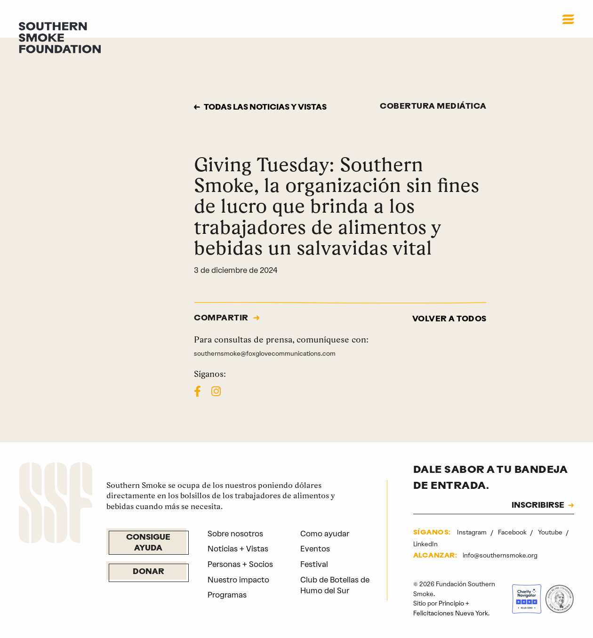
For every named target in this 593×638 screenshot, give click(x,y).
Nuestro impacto (238, 579)
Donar (148, 572)
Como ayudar (324, 533)
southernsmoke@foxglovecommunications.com (265, 353)
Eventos (315, 548)
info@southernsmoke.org (500, 555)
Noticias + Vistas (238, 548)
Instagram (472, 532)
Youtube (551, 532)
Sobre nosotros (235, 533)
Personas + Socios (240, 564)
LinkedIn (425, 544)
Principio (451, 603)
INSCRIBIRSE (538, 506)
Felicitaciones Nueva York (450, 613)
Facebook (513, 532)
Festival (314, 564)
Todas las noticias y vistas (265, 108)
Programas (227, 594)
